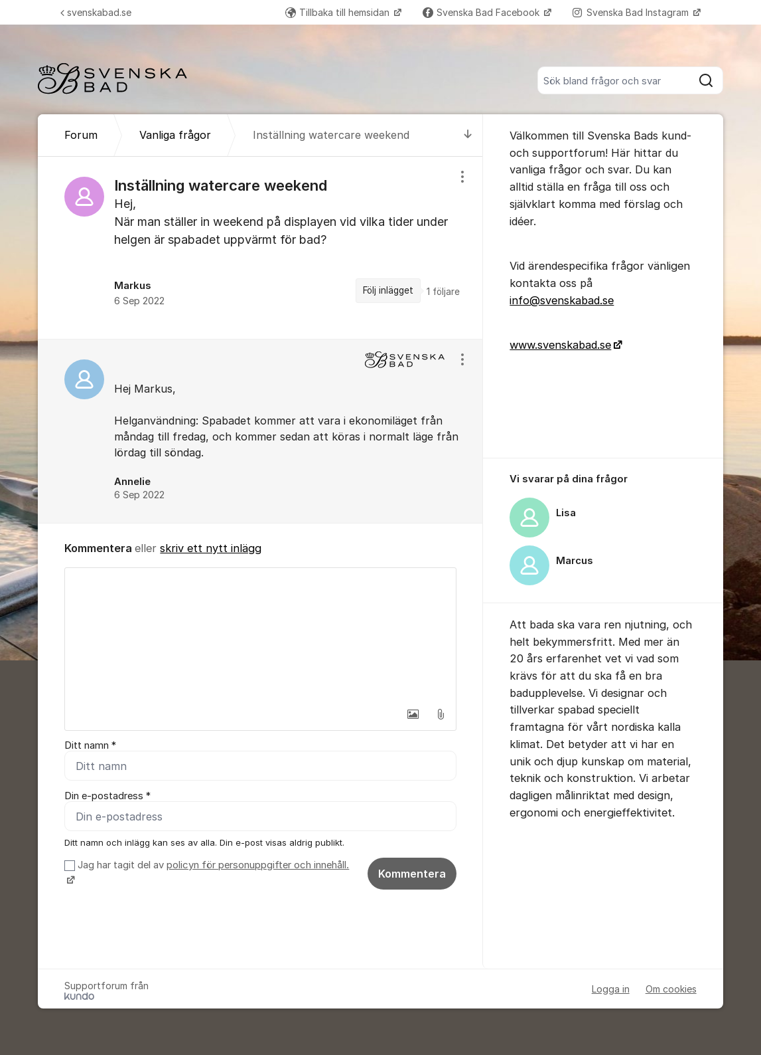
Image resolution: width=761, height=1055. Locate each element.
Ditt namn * (90, 745)
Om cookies (671, 989)
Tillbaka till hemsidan (338, 12)
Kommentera (412, 873)
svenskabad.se (95, 12)
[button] (412, 714)
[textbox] (260, 634)
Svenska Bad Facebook (482, 12)
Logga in (611, 989)
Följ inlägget (388, 290)
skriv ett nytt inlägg (210, 548)
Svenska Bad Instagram (632, 12)
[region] (260, 248)
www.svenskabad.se (560, 344)
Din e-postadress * (107, 796)
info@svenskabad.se (562, 300)
